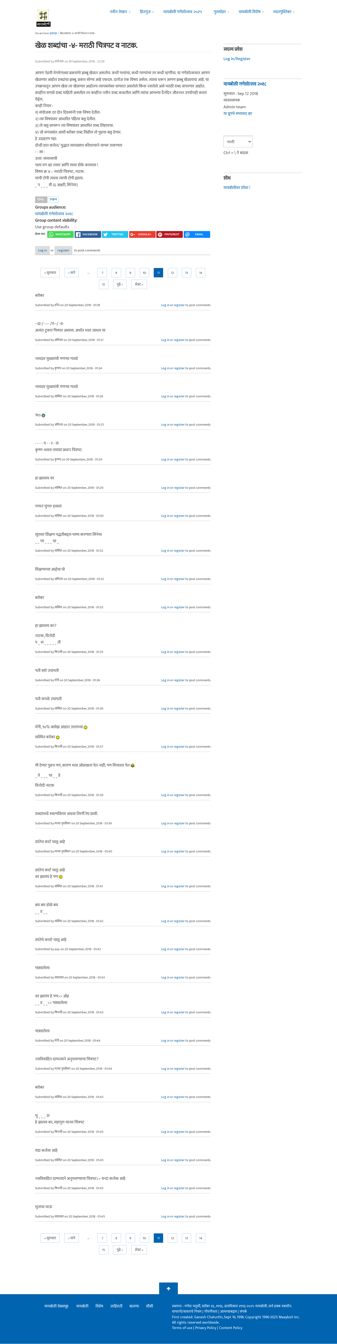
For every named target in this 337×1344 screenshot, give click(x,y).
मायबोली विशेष (249, 11)
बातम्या (134, 1306)
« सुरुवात (50, 273)
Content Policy (230, 1328)
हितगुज (145, 11)
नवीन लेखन (118, 11)
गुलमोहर (220, 11)
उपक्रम (53, 199)
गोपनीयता (211, 1312)
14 (200, 273)
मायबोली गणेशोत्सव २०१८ (54, 213)
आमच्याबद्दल (229, 1312)
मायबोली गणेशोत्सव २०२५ (182, 11)
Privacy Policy (206, 1328)
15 (103, 285)
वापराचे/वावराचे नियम (186, 1312)
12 (172, 273)
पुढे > (120, 285)
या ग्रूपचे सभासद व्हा (237, 113)
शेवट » (139, 285)
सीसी (149, 1306)
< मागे (71, 273)
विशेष (99, 1306)
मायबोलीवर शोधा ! (236, 187)
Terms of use (182, 1328)
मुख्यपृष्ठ (53, 33)
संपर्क (243, 1312)
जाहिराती (116, 1306)
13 (186, 273)
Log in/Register (237, 58)
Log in (47, 251)
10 (144, 273)
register (77, 251)
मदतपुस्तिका (282, 11)
